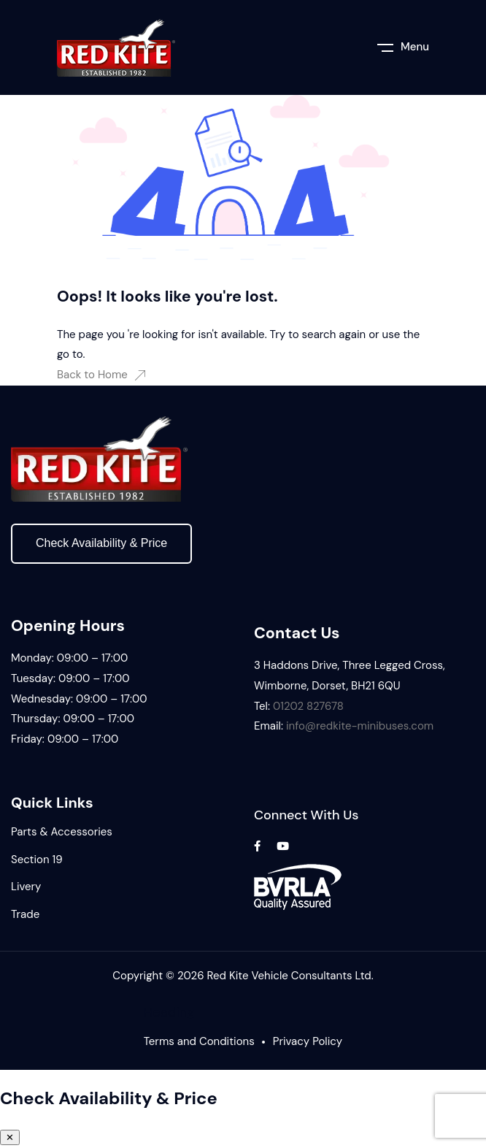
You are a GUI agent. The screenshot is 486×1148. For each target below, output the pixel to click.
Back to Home (101, 374)
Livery (26, 886)
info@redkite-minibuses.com (359, 726)
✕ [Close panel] (10, 1137)
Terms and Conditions (199, 1041)
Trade (25, 914)
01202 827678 (308, 706)
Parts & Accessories (61, 831)
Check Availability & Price (101, 543)
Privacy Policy (307, 1041)
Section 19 (37, 859)
